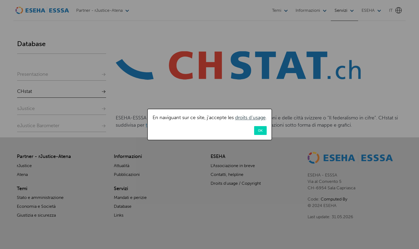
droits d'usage (250, 117)
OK (260, 130)
